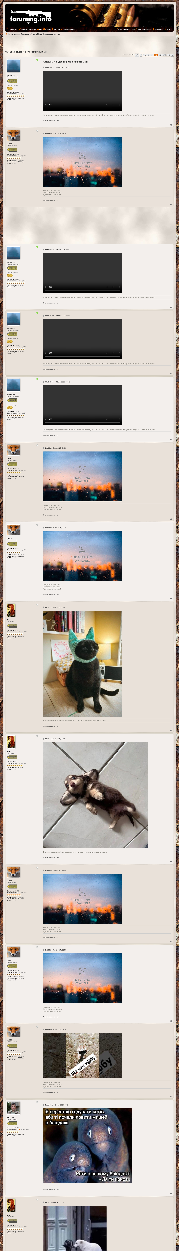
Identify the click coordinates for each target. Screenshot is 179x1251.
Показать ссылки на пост (51, 120)
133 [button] (148, 55)
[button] (137, 55)
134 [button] (152, 55)
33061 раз (21, 1134)
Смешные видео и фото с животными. (25, 52)
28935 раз (21, 636)
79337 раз (21, 98)
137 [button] (164, 55)
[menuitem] (39, 29)
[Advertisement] (89, 43)
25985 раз (21, 162)
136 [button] (160, 55)
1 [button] (143, 55)
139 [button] (169, 55)
